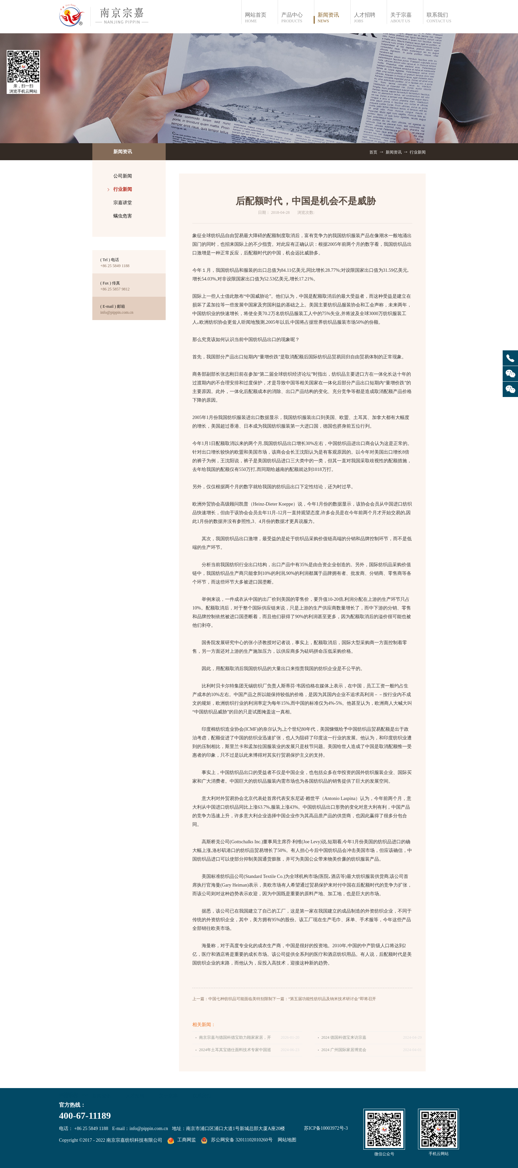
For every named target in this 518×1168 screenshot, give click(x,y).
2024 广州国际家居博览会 (343, 1049)
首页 (373, 152)
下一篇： (324, 998)
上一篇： (232, 998)
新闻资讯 (394, 152)
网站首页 (261, 18)
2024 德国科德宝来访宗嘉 (343, 1037)
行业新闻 (418, 152)
